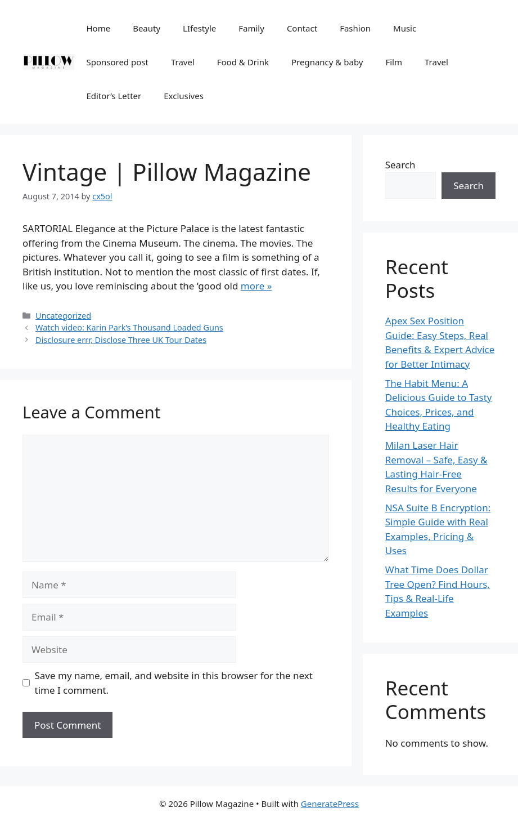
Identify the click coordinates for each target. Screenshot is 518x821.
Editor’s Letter (113, 95)
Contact (302, 28)
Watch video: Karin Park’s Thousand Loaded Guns (129, 327)
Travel (183, 62)
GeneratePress (330, 803)
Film (393, 62)
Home (98, 28)
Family (251, 28)
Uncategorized (63, 315)
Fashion (355, 28)
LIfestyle (199, 28)
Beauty (146, 28)
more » (256, 285)
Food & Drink (243, 62)
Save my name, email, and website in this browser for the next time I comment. (174, 683)
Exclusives (184, 95)
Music (404, 28)
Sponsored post (117, 62)
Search (400, 164)
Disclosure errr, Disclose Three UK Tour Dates (120, 339)
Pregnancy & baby (327, 62)
